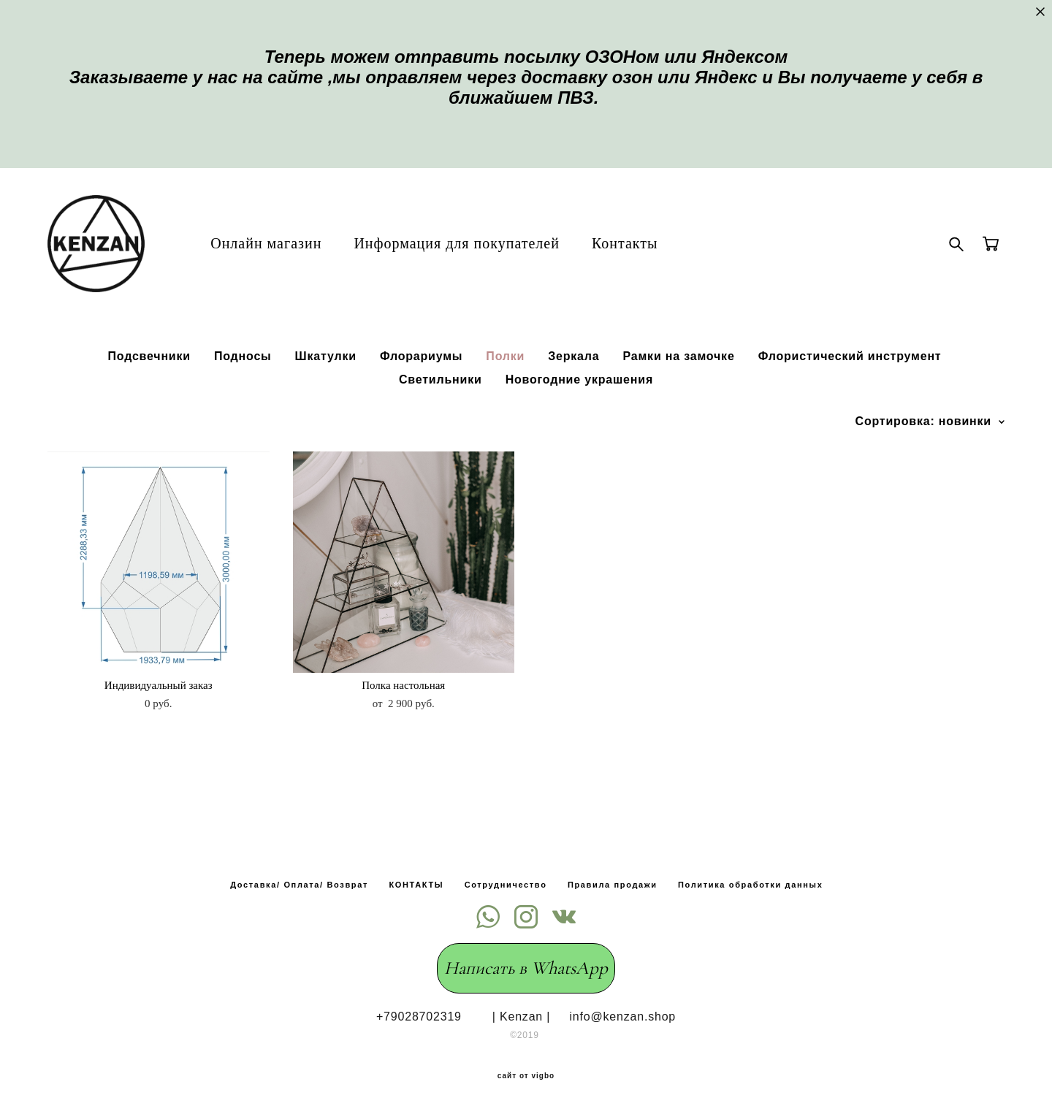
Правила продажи (613, 880)
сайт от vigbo (526, 1071)
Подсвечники (148, 376)
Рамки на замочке (678, 376)
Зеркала (573, 376)
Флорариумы (421, 376)
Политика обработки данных (750, 880)
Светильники (440, 399)
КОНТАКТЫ (416, 880)
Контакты (644, 252)
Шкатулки (326, 376)
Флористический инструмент (850, 376)
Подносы (243, 376)
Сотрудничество (506, 880)
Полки (505, 376)
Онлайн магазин (285, 252)
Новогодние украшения (579, 399)
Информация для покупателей (476, 252)
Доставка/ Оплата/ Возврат (299, 880)
